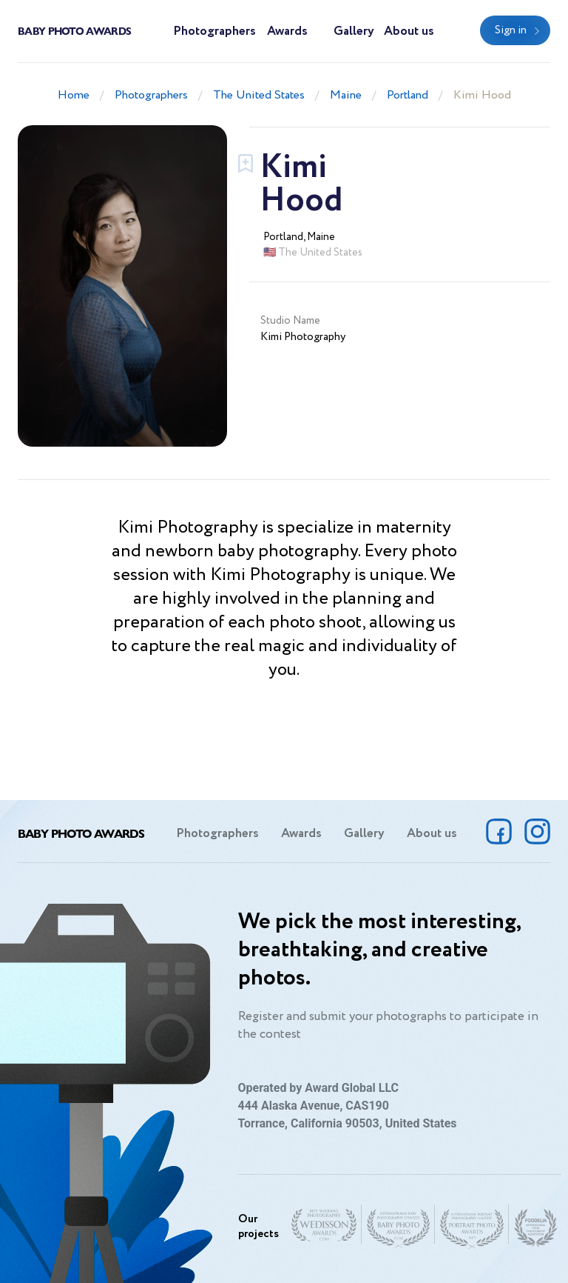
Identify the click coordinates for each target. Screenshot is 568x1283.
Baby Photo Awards (74, 30)
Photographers (214, 31)
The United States (259, 95)
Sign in (511, 30)
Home (73, 95)
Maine (346, 95)
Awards (287, 31)
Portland (407, 95)
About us (409, 31)
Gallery (354, 31)
